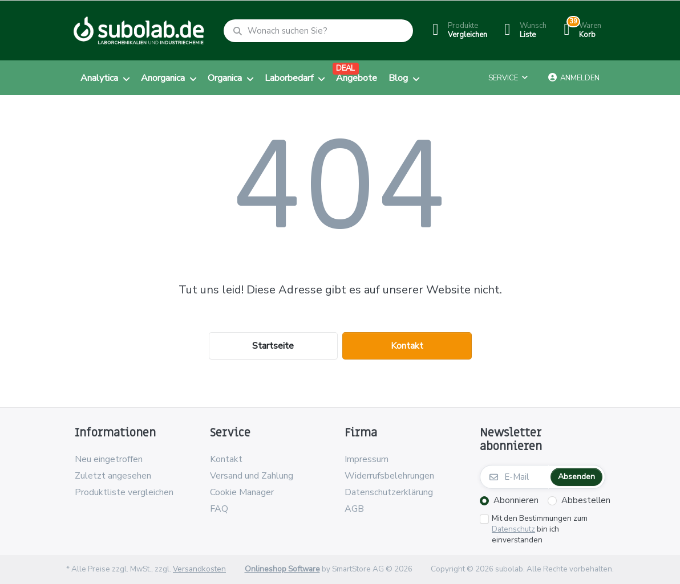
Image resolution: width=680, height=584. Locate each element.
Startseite (273, 346)
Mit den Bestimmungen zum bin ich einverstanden (540, 529)
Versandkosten (199, 568)
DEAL (345, 68)
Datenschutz (513, 529)
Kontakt (407, 346)
